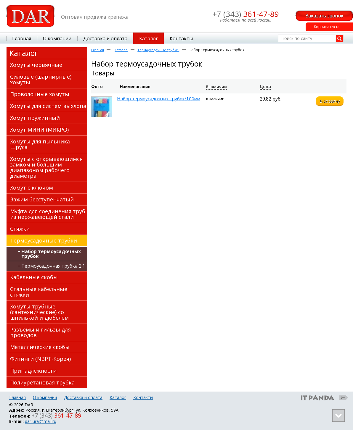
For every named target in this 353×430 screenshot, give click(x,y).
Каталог (148, 38)
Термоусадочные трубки (158, 50)
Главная (97, 50)
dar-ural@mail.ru (40, 421)
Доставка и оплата (83, 397)
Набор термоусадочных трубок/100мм (158, 98)
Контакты (143, 397)
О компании (45, 397)
